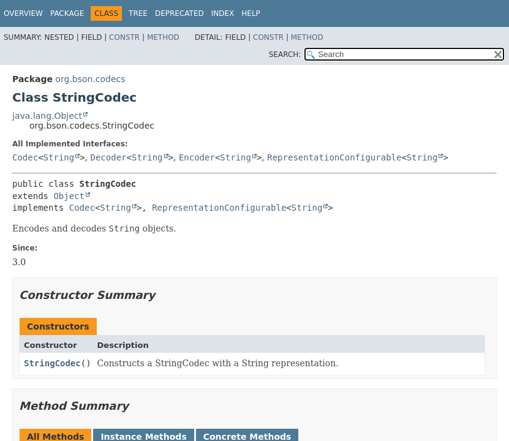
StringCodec (52, 363)
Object (69, 196)
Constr (124, 37)
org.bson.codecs (90, 79)
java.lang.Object (47, 116)
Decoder (109, 157)
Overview (23, 13)
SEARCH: (285, 54)
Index (223, 13)
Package (67, 13)
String (59, 157)
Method (163, 37)
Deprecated (179, 13)
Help (250, 13)
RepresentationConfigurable (334, 157)
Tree (138, 13)
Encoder (197, 157)
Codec (25, 157)
